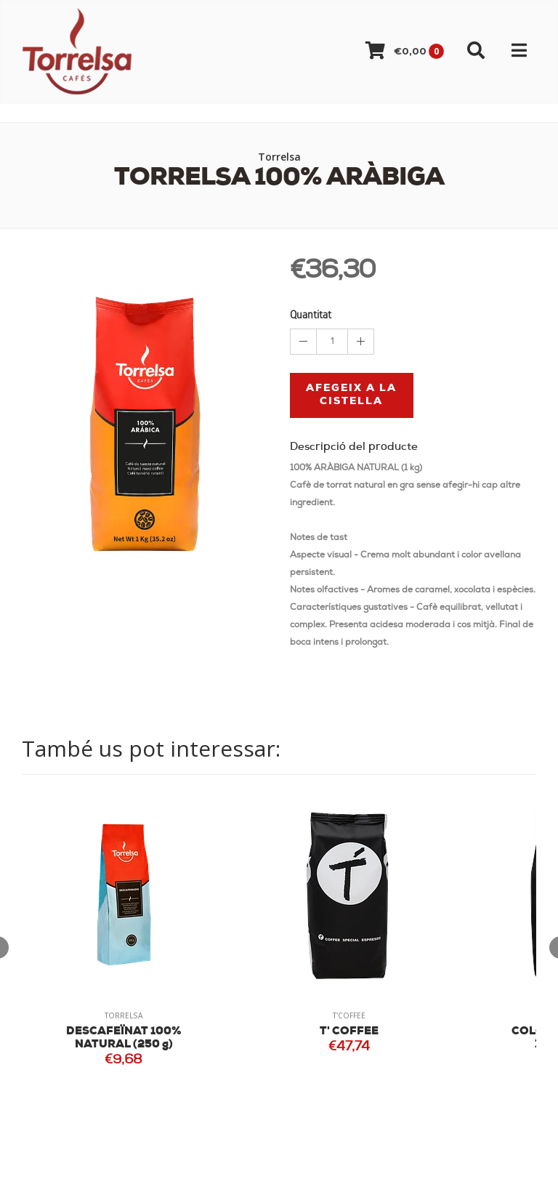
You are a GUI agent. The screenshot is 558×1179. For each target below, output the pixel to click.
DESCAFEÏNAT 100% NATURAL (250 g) (124, 1038)
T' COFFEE (349, 1031)
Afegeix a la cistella (351, 395)
